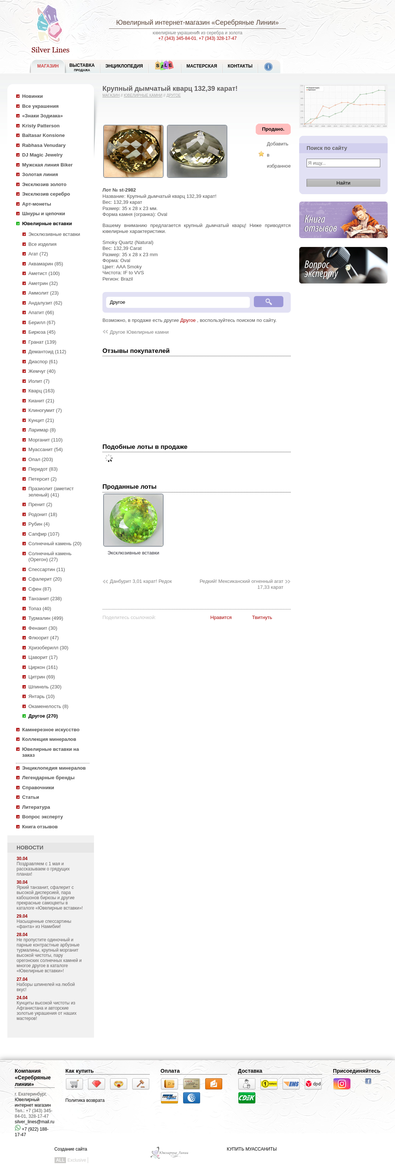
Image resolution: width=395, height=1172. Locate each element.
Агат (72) (38, 254)
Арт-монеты (36, 204)
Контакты (240, 66)
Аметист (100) (44, 273)
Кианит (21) (41, 400)
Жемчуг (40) (42, 371)
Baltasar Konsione (43, 135)
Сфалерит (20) (45, 579)
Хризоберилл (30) (48, 647)
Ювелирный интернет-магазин (163, 22)
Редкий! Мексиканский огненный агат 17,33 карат (241, 584)
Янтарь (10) (41, 696)
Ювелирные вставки (47, 223)
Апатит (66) (41, 312)
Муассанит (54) (45, 449)
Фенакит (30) (42, 628)
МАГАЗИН (48, 66)
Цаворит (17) (42, 657)
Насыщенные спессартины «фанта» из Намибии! (44, 924)
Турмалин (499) (45, 618)
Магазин (111, 95)
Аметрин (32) (43, 283)
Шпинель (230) (45, 687)
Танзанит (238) (45, 598)
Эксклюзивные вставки (54, 234)
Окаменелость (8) (48, 706)
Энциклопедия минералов (54, 768)
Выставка (82, 67)
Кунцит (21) (41, 420)
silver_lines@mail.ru (35, 1121)
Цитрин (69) (41, 677)
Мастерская (201, 66)
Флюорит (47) (43, 637)
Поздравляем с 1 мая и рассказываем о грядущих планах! (43, 869)
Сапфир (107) (43, 534)
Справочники (38, 787)
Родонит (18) (42, 514)
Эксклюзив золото (44, 184)
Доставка (250, 1071)
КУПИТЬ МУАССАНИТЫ (252, 1149)
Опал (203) (40, 459)
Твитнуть (262, 617)
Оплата (170, 1071)
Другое (174, 95)
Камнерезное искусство (51, 729)
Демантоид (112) (47, 351)
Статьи (30, 797)
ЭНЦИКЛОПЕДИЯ (124, 66)
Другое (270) (43, 716)
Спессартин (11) (46, 569)
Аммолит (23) (43, 293)
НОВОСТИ (30, 847)
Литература (36, 807)
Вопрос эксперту (42, 816)
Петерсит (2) (42, 479)
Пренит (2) (40, 504)
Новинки (32, 96)
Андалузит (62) (45, 303)
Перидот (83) (42, 469)
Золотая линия (40, 174)
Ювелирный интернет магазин (33, 1102)
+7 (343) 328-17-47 (218, 38)
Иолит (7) (38, 381)
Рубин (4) (39, 524)
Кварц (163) (41, 390)
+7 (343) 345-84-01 (177, 38)
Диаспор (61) (42, 361)
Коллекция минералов (49, 739)
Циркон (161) (42, 667)
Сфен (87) (39, 589)
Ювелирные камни (143, 95)
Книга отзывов (40, 826)
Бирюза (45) (42, 332)
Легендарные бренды (48, 777)
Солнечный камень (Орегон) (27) (49, 557)
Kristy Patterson (41, 125)
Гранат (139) (42, 342)
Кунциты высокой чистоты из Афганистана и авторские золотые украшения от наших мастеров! (47, 1010)
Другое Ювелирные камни (139, 332)
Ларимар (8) (42, 430)
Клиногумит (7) (45, 410)
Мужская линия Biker (47, 165)
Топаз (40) (39, 608)
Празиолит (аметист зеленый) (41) (51, 492)
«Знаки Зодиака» (42, 115)
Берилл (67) (41, 322)
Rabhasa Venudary (44, 145)
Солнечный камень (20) (54, 543)
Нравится (221, 617)
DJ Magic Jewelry (42, 155)
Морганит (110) (45, 440)
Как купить (80, 1071)
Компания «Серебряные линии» (33, 1077)
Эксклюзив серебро (46, 194)
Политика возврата (85, 1100)
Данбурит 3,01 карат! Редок (141, 581)
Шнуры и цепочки (43, 213)
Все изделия (42, 244)
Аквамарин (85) (45, 264)
